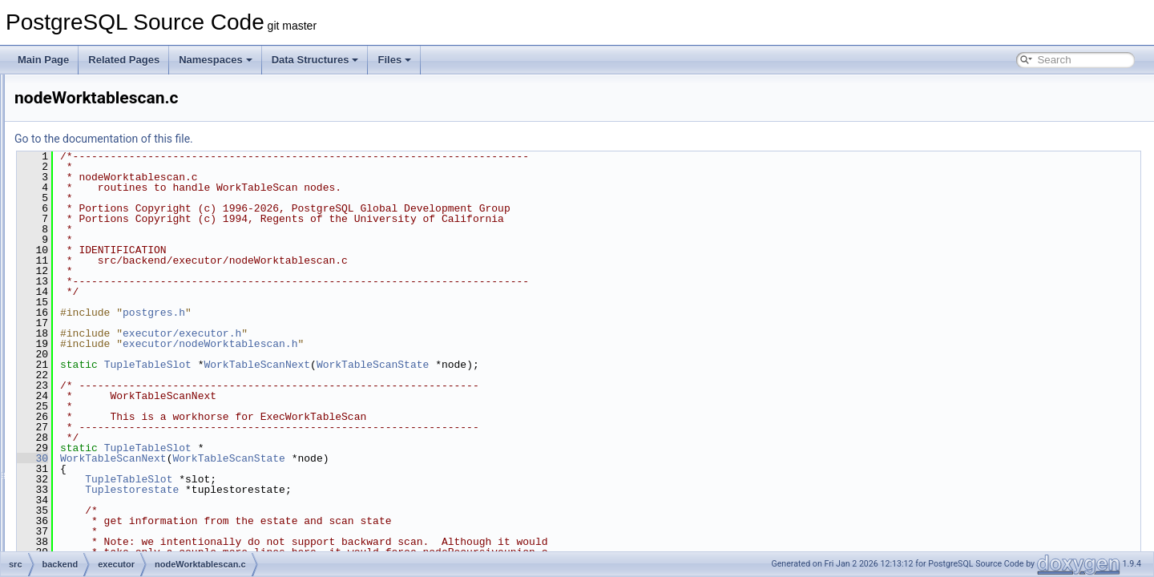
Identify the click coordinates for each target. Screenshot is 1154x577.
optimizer (98, 496)
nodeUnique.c (121, 267)
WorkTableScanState (573, 364)
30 (232, 458)
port (87, 549)
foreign (93, 391)
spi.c (101, 338)
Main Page (43, 60)
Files (394, 60)
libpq (89, 444)
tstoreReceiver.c (125, 373)
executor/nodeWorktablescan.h (410, 344)
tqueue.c (109, 355)
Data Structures (315, 60)
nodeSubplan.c (123, 179)
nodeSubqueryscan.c (136, 197)
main (89, 461)
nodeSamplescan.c (132, 109)
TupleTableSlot (348, 364)
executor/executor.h (382, 333)
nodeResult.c (119, 91)
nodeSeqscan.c (124, 126)
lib (83, 426)
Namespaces (215, 60)
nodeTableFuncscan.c (138, 214)
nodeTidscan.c (122, 250)
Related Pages (123, 60)
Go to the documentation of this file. (304, 138)
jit (82, 408)
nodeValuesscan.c (130, 285)
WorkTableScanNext (457, 364)
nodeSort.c (114, 161)
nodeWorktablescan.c (137, 320)
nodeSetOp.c (119, 144)
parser (92, 514)
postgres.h (354, 312)
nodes (92, 479)
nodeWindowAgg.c (131, 303)
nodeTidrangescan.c (134, 232)
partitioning (102, 532)
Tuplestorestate (332, 489)
